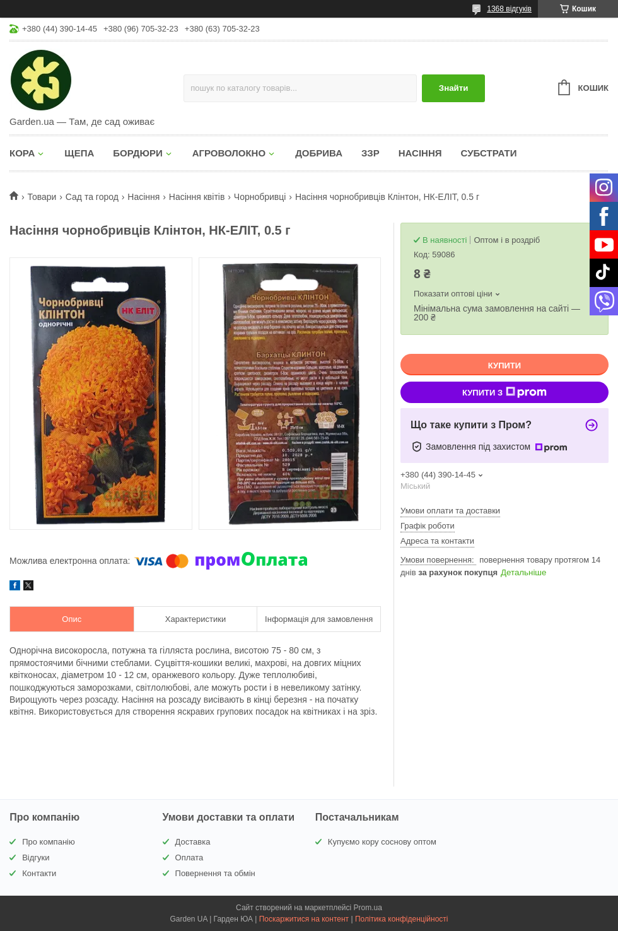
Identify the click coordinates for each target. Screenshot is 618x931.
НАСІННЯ (420, 153)
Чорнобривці (260, 197)
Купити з (504, 392)
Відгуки (35, 857)
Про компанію (48, 841)
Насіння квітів (197, 197)
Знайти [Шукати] (454, 88)
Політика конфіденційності (401, 919)
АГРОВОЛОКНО (228, 153)
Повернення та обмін (215, 873)
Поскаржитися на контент (304, 919)
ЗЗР (370, 153)
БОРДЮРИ (137, 153)
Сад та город (92, 197)
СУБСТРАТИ (489, 153)
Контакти (39, 873)
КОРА (22, 153)
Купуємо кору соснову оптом (382, 841)
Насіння (143, 197)
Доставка (193, 841)
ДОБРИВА (318, 153)
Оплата (189, 857)
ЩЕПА (79, 153)
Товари (41, 197)
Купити (504, 365)
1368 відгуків (509, 8)
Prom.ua (368, 907)
